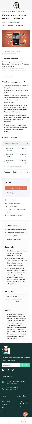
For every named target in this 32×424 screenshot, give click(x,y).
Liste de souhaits (8, 25)
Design (10, 22)
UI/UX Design (16, 22)
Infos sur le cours (9, 51)
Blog (3, 407)
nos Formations (6, 401)
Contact (4, 411)
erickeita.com (21, 407)
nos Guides (4, 404)
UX (8, 301)
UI (23, 296)
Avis (18, 51)
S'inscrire (25, 365)
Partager (19, 25)
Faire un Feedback (23, 403)
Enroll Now (16, 188)
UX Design (17, 301)
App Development (12, 296)
